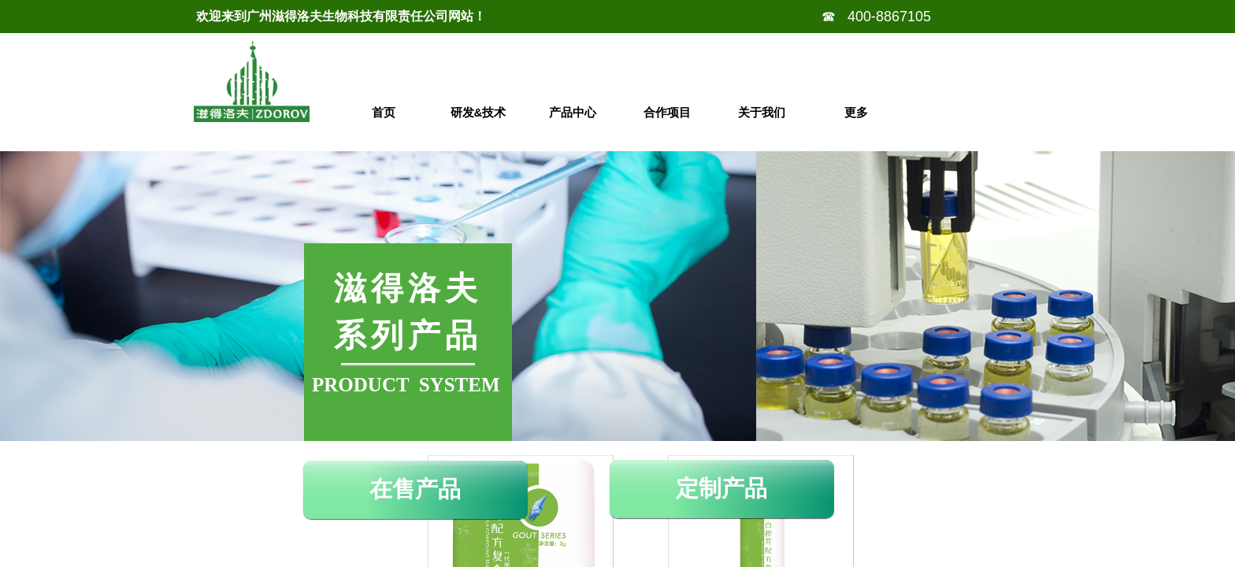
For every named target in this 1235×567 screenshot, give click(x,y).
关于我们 (761, 112)
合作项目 (667, 112)
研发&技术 (478, 112)
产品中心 (572, 112)
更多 (856, 112)
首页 (383, 112)
